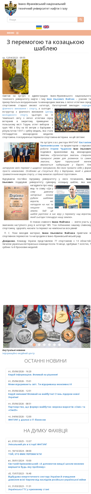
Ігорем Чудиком (60, 148)
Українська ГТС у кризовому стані (28, 479)
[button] (46, 76)
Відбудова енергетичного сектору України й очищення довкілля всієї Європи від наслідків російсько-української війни (47, 468)
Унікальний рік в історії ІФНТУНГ (27, 434)
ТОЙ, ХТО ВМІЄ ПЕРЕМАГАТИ (25, 444)
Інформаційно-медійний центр (18, 343)
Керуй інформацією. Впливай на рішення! (33, 364)
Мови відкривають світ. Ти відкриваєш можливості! (40, 374)
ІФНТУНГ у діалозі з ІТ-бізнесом (27, 409)
